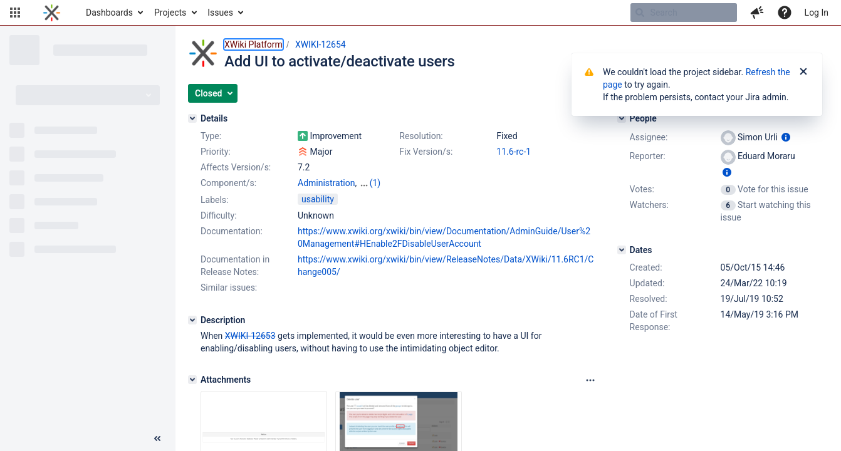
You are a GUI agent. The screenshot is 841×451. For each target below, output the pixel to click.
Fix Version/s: (425, 152)
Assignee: (649, 137)
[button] (15, 12)
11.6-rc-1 (513, 152)
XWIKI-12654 (320, 44)
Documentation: (232, 231)
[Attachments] (192, 379)
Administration (326, 183)
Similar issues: (229, 288)
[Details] (192, 118)
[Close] (803, 72)
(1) (375, 183)
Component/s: (228, 183)
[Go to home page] (51, 12)
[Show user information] (786, 137)
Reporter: (648, 156)
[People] (621, 118)
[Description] (192, 320)
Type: (211, 136)
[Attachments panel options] (590, 380)
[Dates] (621, 250)
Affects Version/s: (236, 167)
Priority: (216, 152)
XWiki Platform (253, 44)
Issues (220, 13)
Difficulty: (219, 215)
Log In (816, 13)
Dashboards (109, 13)
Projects (170, 13)
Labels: (214, 200)
